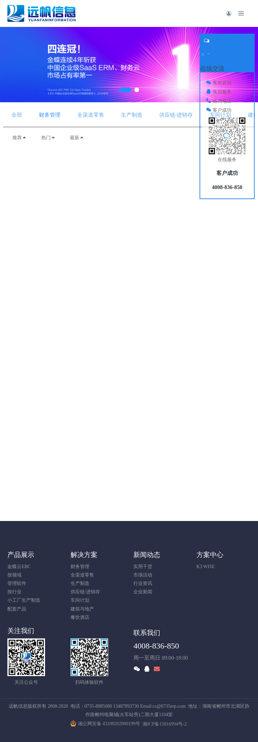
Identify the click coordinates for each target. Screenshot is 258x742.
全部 (16, 115)
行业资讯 (142, 583)
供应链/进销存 (176, 115)
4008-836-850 (156, 645)
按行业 (14, 591)
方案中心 (210, 554)
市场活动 (142, 575)
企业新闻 (142, 591)
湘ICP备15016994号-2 (164, 724)
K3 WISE (206, 566)
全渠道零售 (90, 115)
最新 (77, 137)
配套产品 (16, 608)
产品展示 (20, 554)
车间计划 (220, 115)
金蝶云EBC (19, 566)
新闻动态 (146, 554)
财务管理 (49, 115)
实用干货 (142, 566)
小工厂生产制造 (23, 600)
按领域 (14, 575)
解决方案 (84, 554)
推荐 (19, 137)
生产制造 (131, 115)
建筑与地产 (82, 608)
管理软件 (16, 583)
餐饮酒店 (80, 617)
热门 (48, 137)
